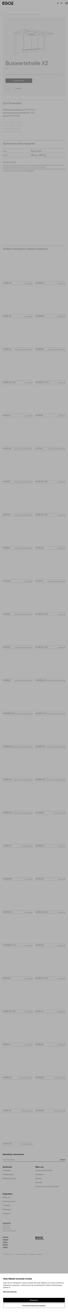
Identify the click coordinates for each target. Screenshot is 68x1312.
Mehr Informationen (10, 1291)
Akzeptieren (34, 1300)
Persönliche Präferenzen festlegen (34, 1305)
